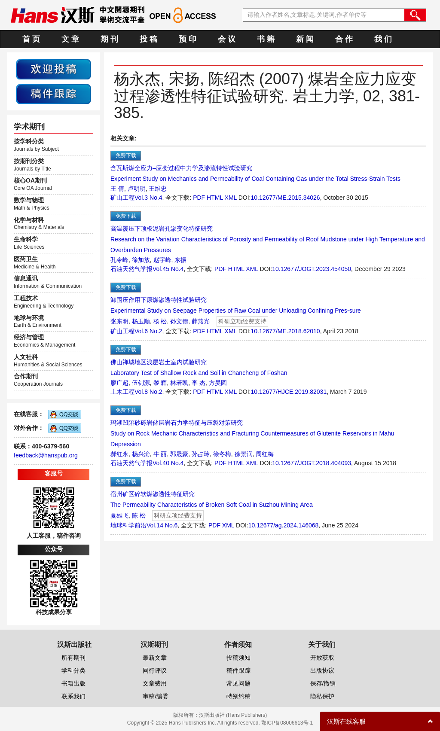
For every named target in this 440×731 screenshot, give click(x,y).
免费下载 (126, 155)
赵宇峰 (162, 259)
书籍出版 (73, 683)
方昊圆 (218, 382)
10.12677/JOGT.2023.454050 (311, 268)
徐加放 (141, 259)
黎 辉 (160, 382)
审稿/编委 (155, 696)
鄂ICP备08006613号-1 (287, 723)
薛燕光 (201, 321)
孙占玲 (201, 454)
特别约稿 (238, 696)
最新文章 (155, 657)
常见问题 (238, 683)
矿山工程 (122, 197)
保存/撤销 (323, 683)
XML (231, 197)
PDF (199, 197)
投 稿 (148, 39)
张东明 (119, 321)
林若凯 (179, 382)
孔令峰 (119, 259)
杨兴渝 (141, 454)
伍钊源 (141, 382)
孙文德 (179, 321)
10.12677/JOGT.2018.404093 (311, 463)
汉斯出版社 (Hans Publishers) (233, 715)
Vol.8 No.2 (148, 391)
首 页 (31, 39)
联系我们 (73, 696)
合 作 (344, 39)
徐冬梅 (222, 454)
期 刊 (109, 39)
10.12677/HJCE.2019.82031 (289, 391)
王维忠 (158, 188)
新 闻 (305, 39)
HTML (215, 197)
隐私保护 (322, 696)
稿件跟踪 (238, 670)
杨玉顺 (141, 321)
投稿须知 (238, 657)
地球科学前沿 (128, 525)
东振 (180, 259)
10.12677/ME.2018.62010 (285, 331)
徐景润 (244, 454)
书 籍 (266, 39)
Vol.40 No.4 (168, 463)
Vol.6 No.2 (148, 331)
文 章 (70, 39)
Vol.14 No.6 (162, 525)
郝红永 (119, 454)
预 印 (187, 39)
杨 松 (160, 321)
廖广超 (119, 382)
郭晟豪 (179, 454)
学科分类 (73, 670)
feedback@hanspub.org (46, 455)
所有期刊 (73, 657)
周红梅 (265, 454)
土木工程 (122, 391)
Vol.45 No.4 (168, 268)
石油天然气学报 (131, 268)
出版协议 (322, 670)
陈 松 (139, 515)
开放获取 (322, 657)
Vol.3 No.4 (148, 197)
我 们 (383, 39)
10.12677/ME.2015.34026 (285, 197)
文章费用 (155, 683)
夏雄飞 (119, 515)
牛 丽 (160, 454)
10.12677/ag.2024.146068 (283, 525)
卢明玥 (137, 188)
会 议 (226, 39)
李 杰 (198, 382)
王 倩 (117, 188)
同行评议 (155, 670)
